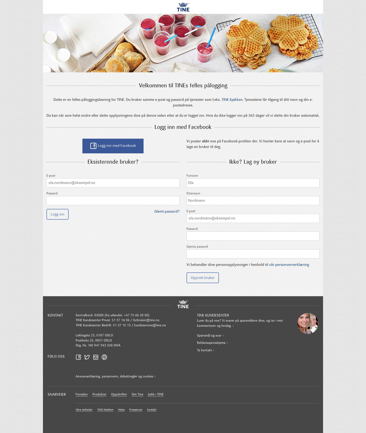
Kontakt (151, 409)
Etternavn (253, 198)
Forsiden (82, 394)
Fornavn (253, 180)
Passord (112, 198)
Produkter (99, 394)
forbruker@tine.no (146, 320)
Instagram (97, 357)
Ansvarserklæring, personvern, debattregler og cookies (114, 376)
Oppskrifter (119, 394)
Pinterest (106, 357)
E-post (112, 180)
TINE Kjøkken (232, 100)
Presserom (135, 409)
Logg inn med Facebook (113, 145)
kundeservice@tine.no (150, 325)
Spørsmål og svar (209, 336)
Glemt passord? (166, 212)
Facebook (80, 357)
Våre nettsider (84, 409)
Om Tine (137, 394)
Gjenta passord (253, 251)
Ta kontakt (204, 350)
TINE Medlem (105, 409)
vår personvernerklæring (289, 265)
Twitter (88, 357)
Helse (121, 409)
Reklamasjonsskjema (211, 343)
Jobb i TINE (156, 394)
